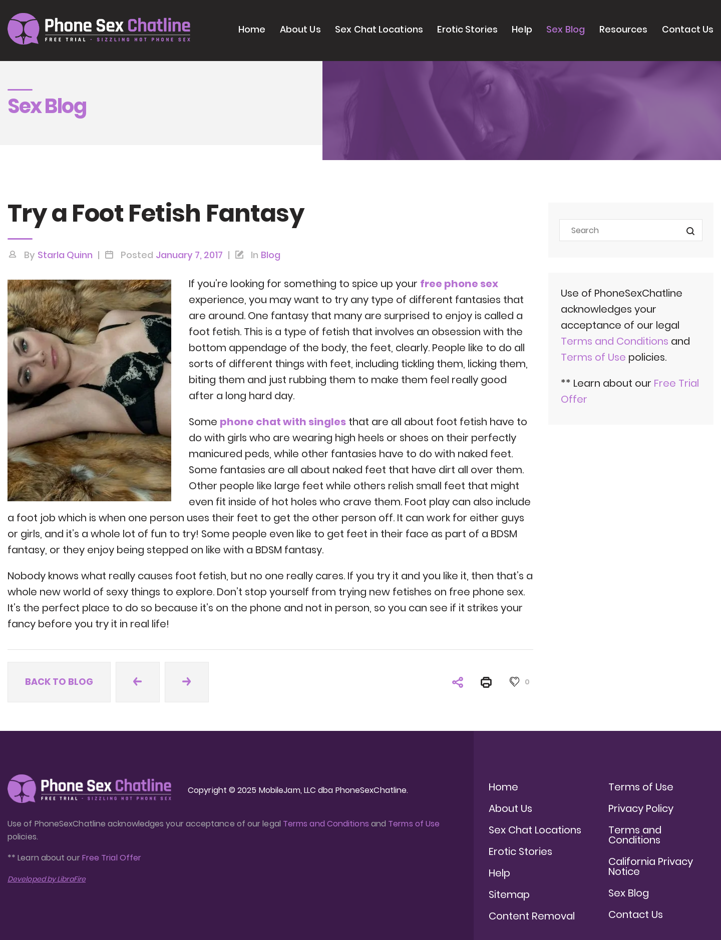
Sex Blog (565, 29)
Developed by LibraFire (47, 879)
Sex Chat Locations (379, 29)
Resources (623, 29)
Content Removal (532, 916)
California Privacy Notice (650, 866)
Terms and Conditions (614, 341)
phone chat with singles (283, 422)
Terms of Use (594, 357)
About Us (300, 29)
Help (522, 29)
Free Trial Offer (111, 857)
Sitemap (509, 894)
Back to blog (59, 681)
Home (251, 29)
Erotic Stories (467, 29)
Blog (270, 255)
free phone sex (459, 284)
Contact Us (687, 29)
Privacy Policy (640, 808)
